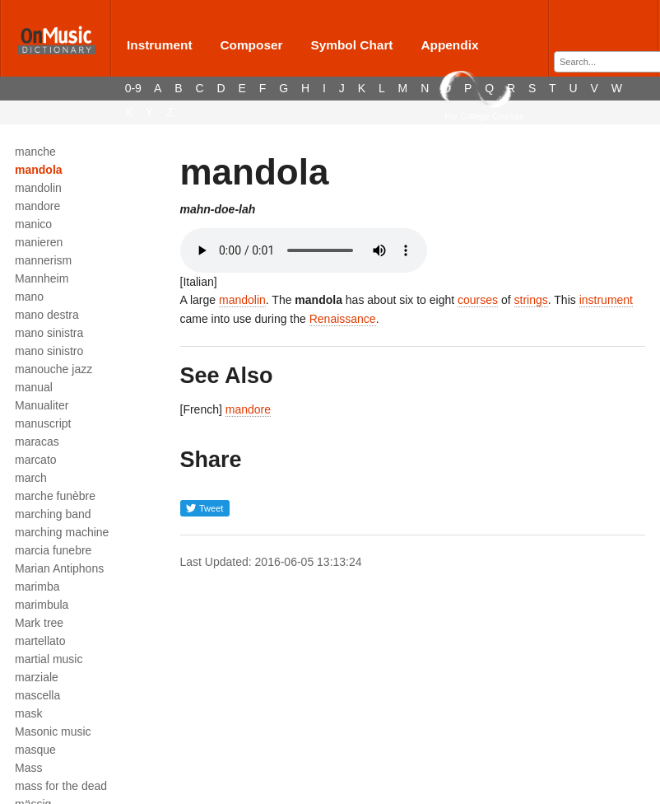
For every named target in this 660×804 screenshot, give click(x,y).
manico (33, 224)
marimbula (41, 604)
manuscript (43, 423)
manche (35, 151)
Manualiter (41, 405)
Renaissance (342, 318)
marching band (53, 514)
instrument (606, 299)
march (31, 477)
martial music (48, 659)
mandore (37, 206)
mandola (39, 169)
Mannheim (41, 278)
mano (29, 296)
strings (531, 299)
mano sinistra (49, 332)
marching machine (62, 532)
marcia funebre (53, 550)
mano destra (47, 314)
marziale (36, 677)
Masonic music (53, 731)
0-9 (133, 88)
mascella (37, 695)
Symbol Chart (351, 45)
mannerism (43, 260)
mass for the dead (61, 785)
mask (28, 713)
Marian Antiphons (59, 568)
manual (34, 387)
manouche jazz (53, 369)
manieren (39, 242)
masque (35, 749)
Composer (251, 45)
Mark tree (39, 622)
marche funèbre (55, 495)
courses (478, 299)
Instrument (160, 45)
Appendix (449, 45)
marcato (36, 459)
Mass (28, 767)
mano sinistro (49, 351)
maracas (37, 441)
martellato (40, 640)
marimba (37, 586)
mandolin (38, 187)
